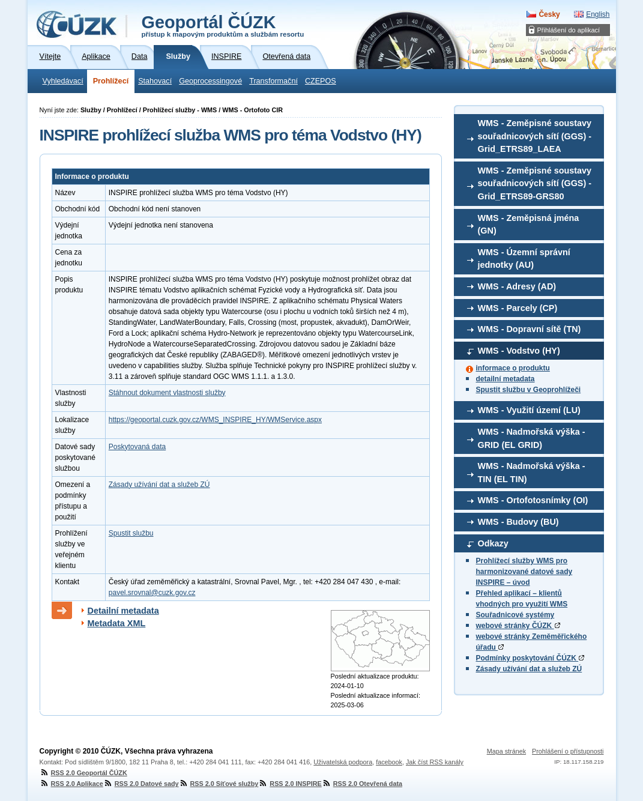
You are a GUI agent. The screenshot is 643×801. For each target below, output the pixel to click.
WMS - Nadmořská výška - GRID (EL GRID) (531, 438)
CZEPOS (320, 81)
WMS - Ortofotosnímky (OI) (533, 500)
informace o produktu (513, 368)
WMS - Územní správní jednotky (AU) (524, 258)
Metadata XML (117, 623)
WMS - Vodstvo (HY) (519, 350)
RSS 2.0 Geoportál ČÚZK (83, 772)
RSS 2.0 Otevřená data (362, 783)
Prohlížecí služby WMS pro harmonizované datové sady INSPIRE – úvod (524, 572)
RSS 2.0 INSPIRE (289, 783)
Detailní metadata (123, 610)
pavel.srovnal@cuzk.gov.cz (152, 592)
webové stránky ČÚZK (518, 625)
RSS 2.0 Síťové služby (219, 783)
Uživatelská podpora (342, 762)
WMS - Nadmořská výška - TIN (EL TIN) (531, 472)
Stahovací (155, 81)
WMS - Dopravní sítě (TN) (529, 329)
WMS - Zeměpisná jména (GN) (528, 224)
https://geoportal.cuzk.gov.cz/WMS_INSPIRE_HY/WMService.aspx (215, 420)
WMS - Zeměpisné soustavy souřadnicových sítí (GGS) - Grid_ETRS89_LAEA (535, 136)
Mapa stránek (506, 751)
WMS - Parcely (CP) (518, 308)
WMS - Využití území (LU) (529, 410)
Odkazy (493, 543)
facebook (389, 762)
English (597, 14)
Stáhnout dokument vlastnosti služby (167, 392)
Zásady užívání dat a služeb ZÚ (529, 669)
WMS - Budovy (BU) (518, 522)
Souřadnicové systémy (515, 615)
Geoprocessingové (210, 81)
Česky (549, 14)
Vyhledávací (63, 81)
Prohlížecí (111, 81)
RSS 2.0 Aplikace (71, 783)
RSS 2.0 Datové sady (141, 783)
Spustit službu (131, 533)
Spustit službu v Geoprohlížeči (528, 389)
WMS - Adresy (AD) (517, 286)
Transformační (273, 81)
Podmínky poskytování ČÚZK (530, 658)
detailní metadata (505, 379)
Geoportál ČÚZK (223, 25)
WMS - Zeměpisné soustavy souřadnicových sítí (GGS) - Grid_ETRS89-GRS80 (535, 183)
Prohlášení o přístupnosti (567, 751)
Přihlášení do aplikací (568, 30)
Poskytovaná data (137, 447)
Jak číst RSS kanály (434, 762)
